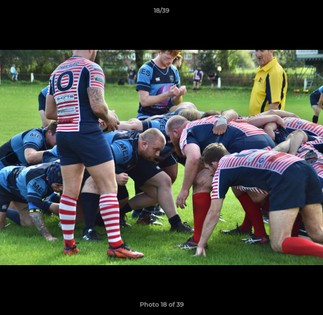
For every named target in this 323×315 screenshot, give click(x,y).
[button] (312, 13)
